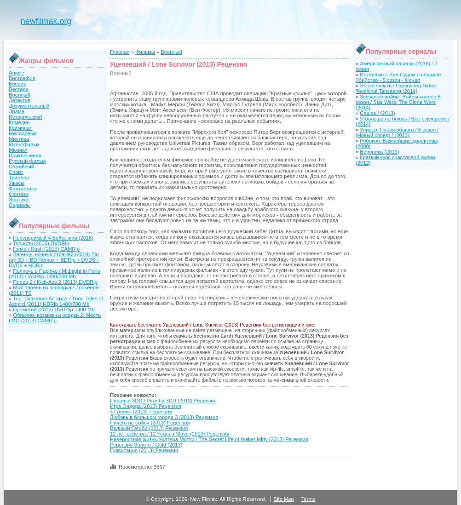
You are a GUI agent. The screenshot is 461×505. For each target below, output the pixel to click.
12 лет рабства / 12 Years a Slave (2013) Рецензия (169, 433)
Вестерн (19, 89)
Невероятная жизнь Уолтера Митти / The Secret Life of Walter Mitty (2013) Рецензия (209, 439)
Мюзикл (18, 150)
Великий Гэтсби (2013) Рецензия (149, 428)
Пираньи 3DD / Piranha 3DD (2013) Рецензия (163, 400)
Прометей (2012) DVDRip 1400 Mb (53, 309)
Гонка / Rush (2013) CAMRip (46, 249)
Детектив (19, 100)
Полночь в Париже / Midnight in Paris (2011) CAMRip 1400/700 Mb (54, 273)
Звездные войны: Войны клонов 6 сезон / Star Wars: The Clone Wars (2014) (398, 102)
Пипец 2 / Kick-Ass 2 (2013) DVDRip (55, 282)
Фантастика (22, 188)
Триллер (19, 177)
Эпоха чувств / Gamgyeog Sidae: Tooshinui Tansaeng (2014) (396, 88)
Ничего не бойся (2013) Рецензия (150, 422)
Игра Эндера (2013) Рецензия (145, 406)
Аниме (16, 72)
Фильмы (145, 52)
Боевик (17, 83)
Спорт (16, 172)
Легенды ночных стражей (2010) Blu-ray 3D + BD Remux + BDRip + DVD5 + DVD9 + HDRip (54, 260)
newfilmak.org (46, 21)
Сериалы (20, 205)
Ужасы (16, 183)
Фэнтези (19, 194)
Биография (22, 78)
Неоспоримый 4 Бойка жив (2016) (53, 238)
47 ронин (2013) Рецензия (141, 411)
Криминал (21, 128)
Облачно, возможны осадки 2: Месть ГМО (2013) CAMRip (55, 317)
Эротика (19, 199)
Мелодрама (23, 133)
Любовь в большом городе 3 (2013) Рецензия (164, 417)
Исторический (25, 117)
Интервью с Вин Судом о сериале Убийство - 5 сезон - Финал (398, 77)
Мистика (19, 139)
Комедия (19, 122)
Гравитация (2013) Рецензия (144, 450)
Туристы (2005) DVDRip (41, 243)
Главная (120, 52)
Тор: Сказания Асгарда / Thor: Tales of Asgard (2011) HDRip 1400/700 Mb (56, 301)
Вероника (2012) (379, 152)
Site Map (284, 499)
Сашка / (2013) (377, 113)
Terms (308, 499)
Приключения (25, 155)
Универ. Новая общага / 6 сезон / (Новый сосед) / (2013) (397, 132)
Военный (19, 95)
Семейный (21, 166)
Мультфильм (24, 144)
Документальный (29, 106)
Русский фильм (27, 161)
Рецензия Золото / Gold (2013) (146, 445)
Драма (16, 111)
